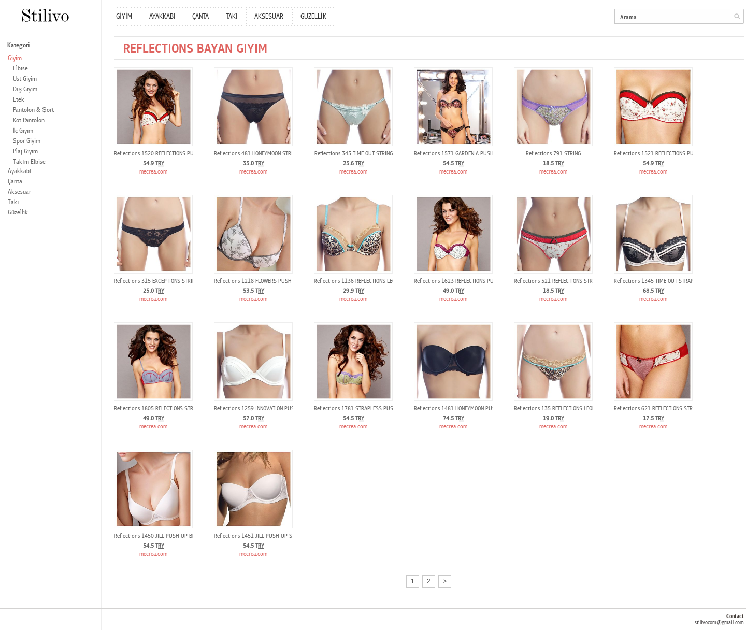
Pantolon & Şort (33, 110)
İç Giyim (23, 131)
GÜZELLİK (313, 16)
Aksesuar (19, 192)
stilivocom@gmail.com (719, 622)
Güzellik (18, 213)
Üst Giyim (25, 79)
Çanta (15, 181)
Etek (18, 100)
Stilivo (44, 15)
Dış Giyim (25, 89)
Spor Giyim (26, 141)
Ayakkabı (20, 171)
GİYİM (124, 16)
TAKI (231, 16)
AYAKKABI (162, 16)
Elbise (20, 69)
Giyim (15, 58)
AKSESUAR (268, 16)
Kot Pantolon (29, 120)
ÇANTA (200, 16)
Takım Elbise (29, 162)
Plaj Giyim (25, 151)
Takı (13, 202)
